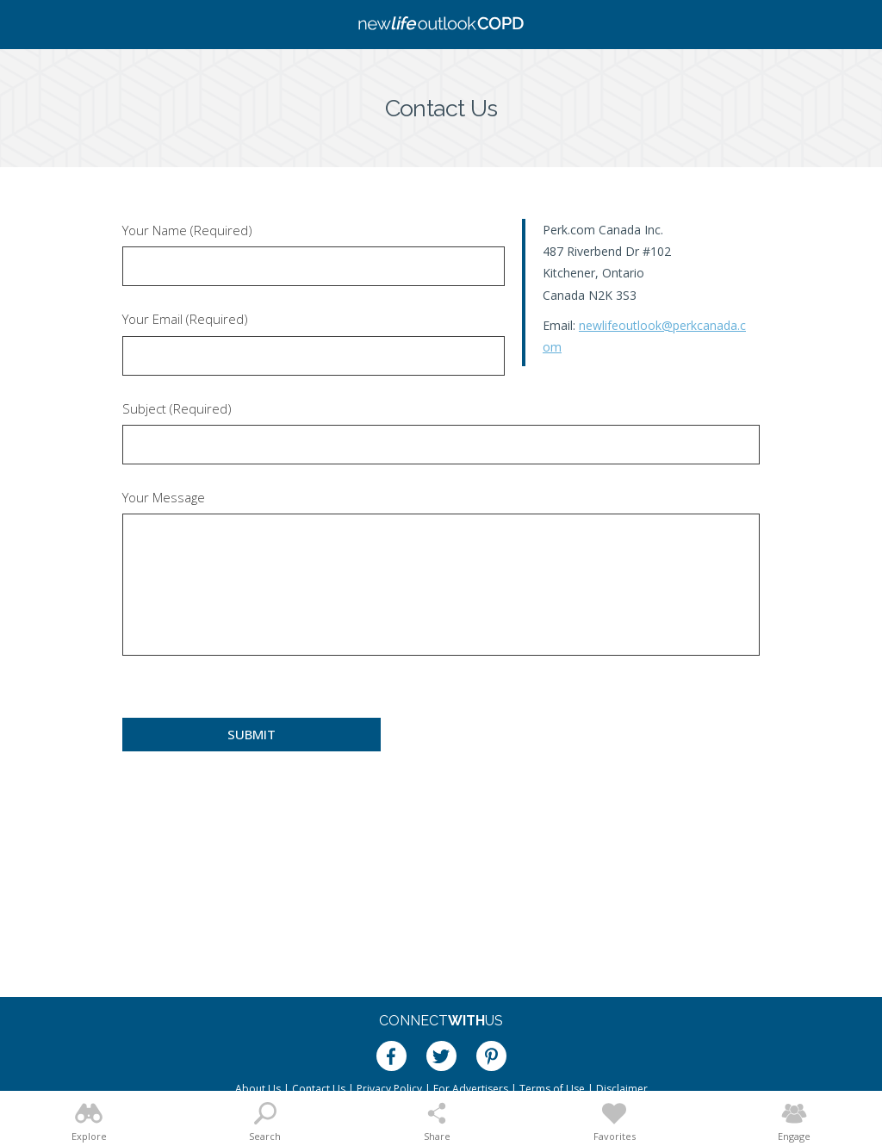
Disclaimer (622, 1088)
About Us (258, 1088)
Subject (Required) (177, 409)
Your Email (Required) (185, 319)
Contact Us (318, 1088)
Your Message (163, 497)
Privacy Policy (389, 1088)
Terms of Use (552, 1088)
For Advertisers (470, 1088)
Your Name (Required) (187, 230)
